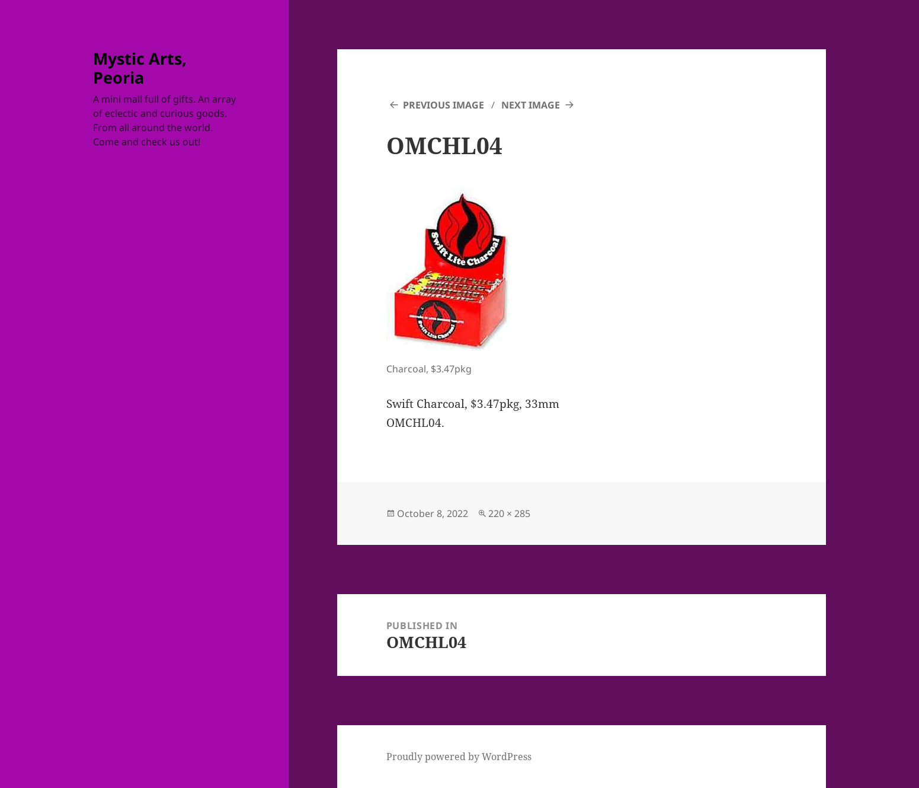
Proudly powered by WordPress (458, 756)
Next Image (530, 104)
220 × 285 (509, 513)
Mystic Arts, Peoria (140, 67)
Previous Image (443, 104)
